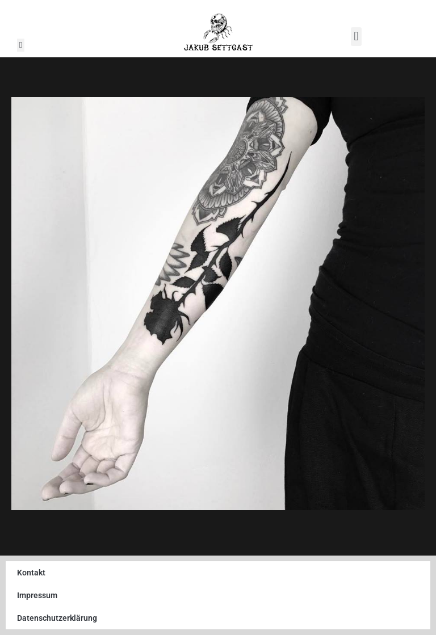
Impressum (37, 595)
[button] (20, 45)
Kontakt (31, 572)
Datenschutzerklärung (57, 618)
